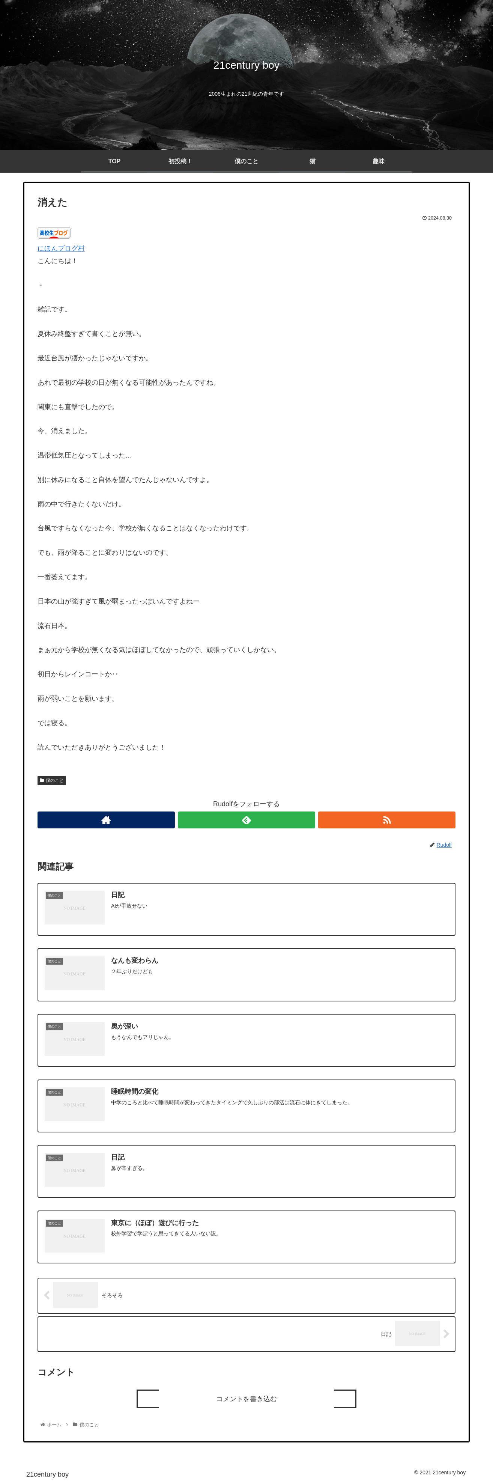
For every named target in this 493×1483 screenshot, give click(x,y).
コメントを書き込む (246, 1398)
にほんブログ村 (61, 248)
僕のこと (52, 780)
